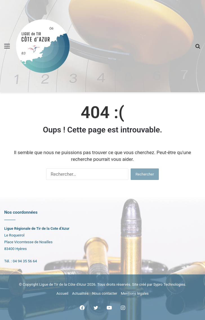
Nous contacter (104, 293)
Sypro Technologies (169, 284)
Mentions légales (135, 293)
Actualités (80, 293)
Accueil (62, 293)
